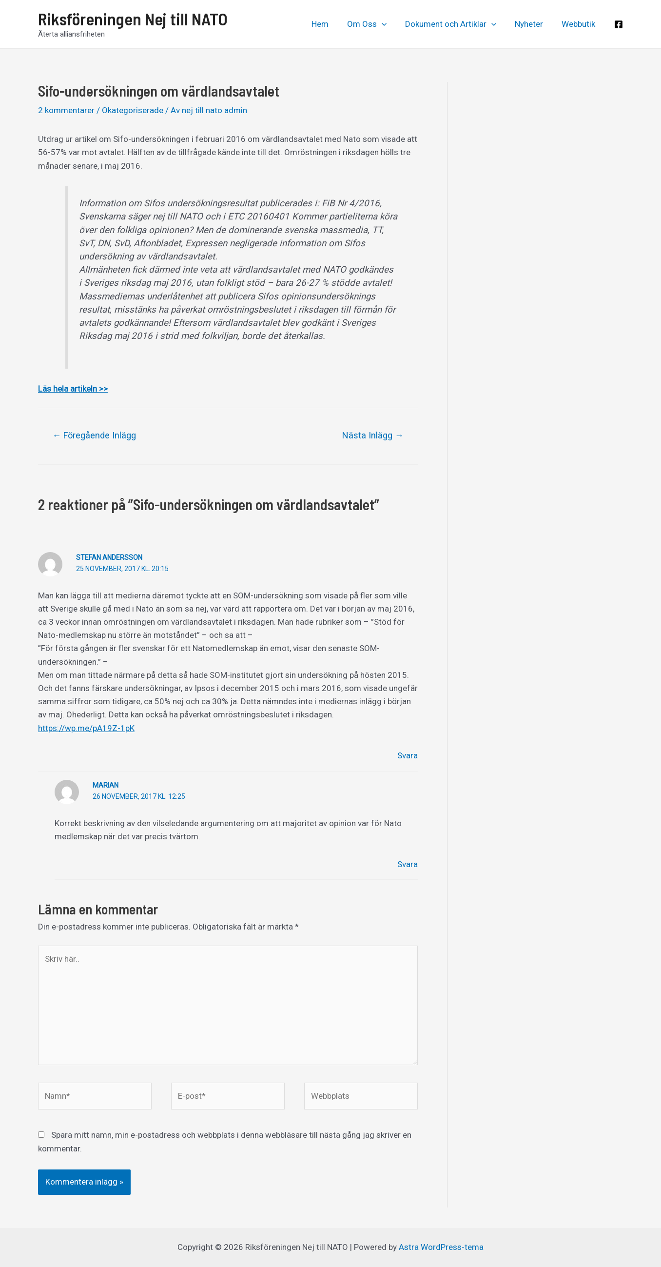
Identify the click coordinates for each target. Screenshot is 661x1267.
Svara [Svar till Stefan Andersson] (407, 755)
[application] (388, 24)
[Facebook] (618, 24)
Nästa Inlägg (373, 435)
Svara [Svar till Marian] (407, 864)
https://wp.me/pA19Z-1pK (86, 728)
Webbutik (579, 24)
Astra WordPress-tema (441, 1247)
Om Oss (373, 24)
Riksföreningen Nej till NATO (133, 18)
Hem (328, 24)
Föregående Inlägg (94, 435)
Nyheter (532, 24)
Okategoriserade (132, 110)
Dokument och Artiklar (455, 24)
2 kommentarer (66, 110)
